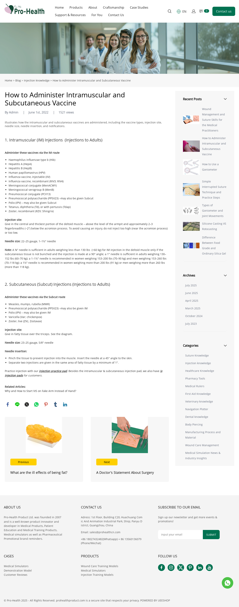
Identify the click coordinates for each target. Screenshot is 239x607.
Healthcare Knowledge (199, 371)
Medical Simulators (16, 566)
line (17, 404)
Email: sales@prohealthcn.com (100, 532)
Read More (44, 449)
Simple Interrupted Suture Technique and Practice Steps (214, 189)
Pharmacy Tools (195, 378)
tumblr (55, 404)
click (119, 48)
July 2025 (191, 285)
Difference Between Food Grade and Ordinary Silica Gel (214, 245)
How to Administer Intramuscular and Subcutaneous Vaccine (214, 146)
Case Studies (139, 7)
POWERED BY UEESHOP (155, 600)
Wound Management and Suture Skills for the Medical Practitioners (213, 119)
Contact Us (116, 15)
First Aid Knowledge (198, 394)
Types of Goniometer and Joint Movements (213, 210)
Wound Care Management (202, 445)
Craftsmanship (113, 7)
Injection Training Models (97, 575)
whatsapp (36, 404)
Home (59, 7)
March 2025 (192, 308)
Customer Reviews (15, 575)
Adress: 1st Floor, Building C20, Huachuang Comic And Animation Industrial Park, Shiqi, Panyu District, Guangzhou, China (111, 521)
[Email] (180, 534)
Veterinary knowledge (199, 401)
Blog (18, 80)
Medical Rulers (194, 386)
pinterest (46, 404)
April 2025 (191, 300)
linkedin (65, 404)
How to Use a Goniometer (210, 166)
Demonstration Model (18, 570)
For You (96, 15)
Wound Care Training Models (99, 566)
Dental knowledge (196, 417)
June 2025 (191, 293)
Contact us (224, 11)
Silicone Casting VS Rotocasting (214, 226)
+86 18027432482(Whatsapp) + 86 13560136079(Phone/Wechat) (111, 541)
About (92, 7)
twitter (27, 404)
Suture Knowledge (197, 355)
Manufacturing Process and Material (203, 434)
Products (76, 7)
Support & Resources (70, 15)
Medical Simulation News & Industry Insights (202, 455)
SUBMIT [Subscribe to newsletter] (211, 534)
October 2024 (193, 316)
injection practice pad (53, 371)
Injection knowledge (37, 80)
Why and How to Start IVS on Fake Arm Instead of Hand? (40, 391)
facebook (8, 404)
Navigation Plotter (196, 409)
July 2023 (191, 323)
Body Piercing (194, 424)
